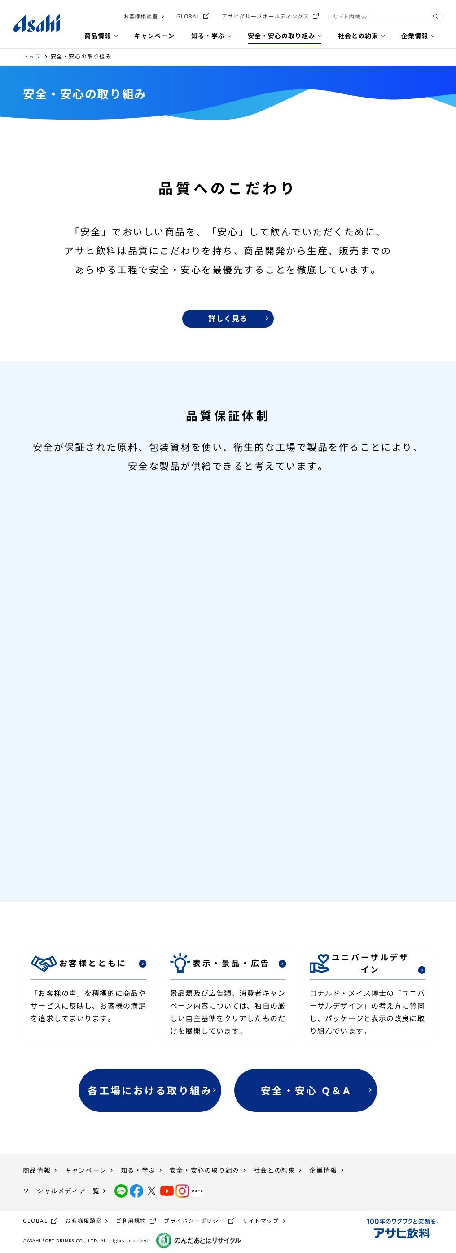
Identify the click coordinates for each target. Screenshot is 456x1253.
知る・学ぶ (138, 1170)
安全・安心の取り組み (205, 1170)
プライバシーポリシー (194, 1221)
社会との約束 (275, 1170)
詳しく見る (228, 319)
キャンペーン (86, 1170)
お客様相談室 (140, 16)
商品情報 (37, 1170)
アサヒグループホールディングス (265, 16)
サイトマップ (260, 1221)
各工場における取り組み (150, 1090)
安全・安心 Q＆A (306, 1090)
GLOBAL (188, 16)
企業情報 (323, 1170)
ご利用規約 (131, 1221)
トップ (32, 56)
